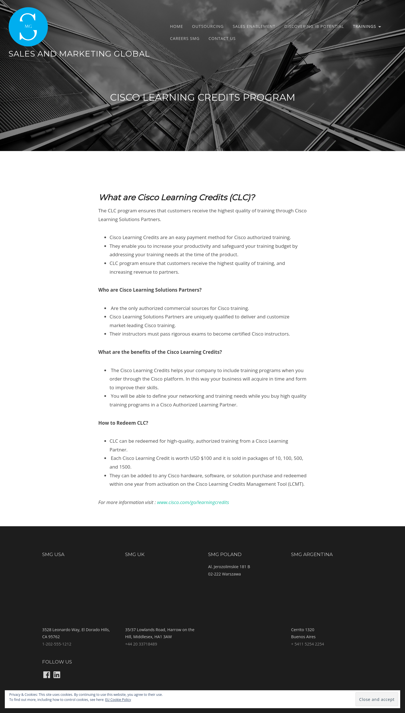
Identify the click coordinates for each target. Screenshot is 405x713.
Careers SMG (184, 38)
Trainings (364, 26)
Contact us (222, 38)
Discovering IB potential (314, 26)
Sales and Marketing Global (79, 54)
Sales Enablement (254, 26)
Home (176, 26)
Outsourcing (208, 26)
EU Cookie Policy (118, 699)
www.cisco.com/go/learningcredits (193, 502)
